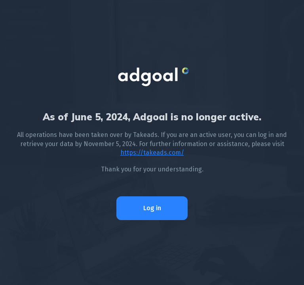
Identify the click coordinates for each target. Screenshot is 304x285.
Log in (152, 208)
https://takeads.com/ (152, 152)
